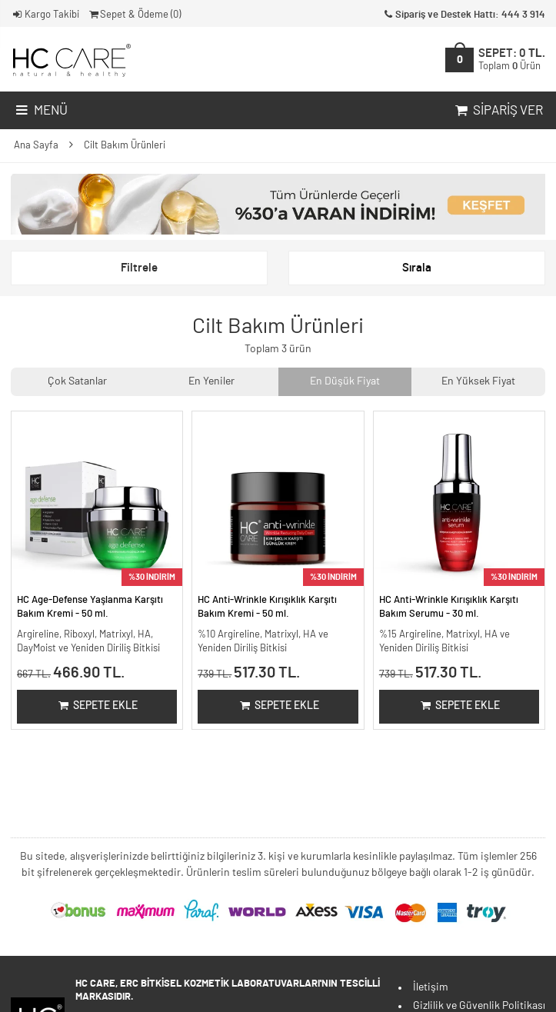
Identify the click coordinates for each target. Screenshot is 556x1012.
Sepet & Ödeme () (134, 15)
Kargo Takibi (45, 15)
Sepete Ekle (97, 706)
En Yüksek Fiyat (478, 381)
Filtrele (139, 268)
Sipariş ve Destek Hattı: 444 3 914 (463, 15)
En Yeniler (211, 381)
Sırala (416, 268)
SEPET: (511, 59)
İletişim (430, 987)
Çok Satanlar (77, 381)
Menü (40, 111)
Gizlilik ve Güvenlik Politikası (479, 1005)
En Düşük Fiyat (345, 381)
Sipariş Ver (497, 111)
